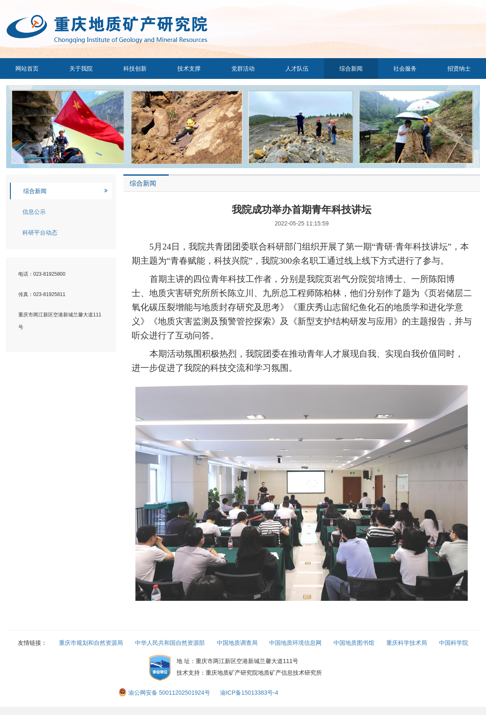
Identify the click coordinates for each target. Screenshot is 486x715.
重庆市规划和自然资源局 (91, 642)
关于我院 (81, 68)
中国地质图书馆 (354, 642)
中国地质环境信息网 (295, 642)
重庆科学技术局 (406, 642)
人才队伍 (297, 68)
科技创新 (135, 68)
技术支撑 (189, 68)
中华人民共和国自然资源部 (170, 642)
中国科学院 (453, 642)
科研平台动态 (39, 232)
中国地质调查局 (237, 642)
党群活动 (243, 68)
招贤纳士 (459, 68)
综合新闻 (351, 68)
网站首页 (27, 68)
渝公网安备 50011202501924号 (165, 692)
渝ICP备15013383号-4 (249, 692)
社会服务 (405, 68)
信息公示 (34, 211)
